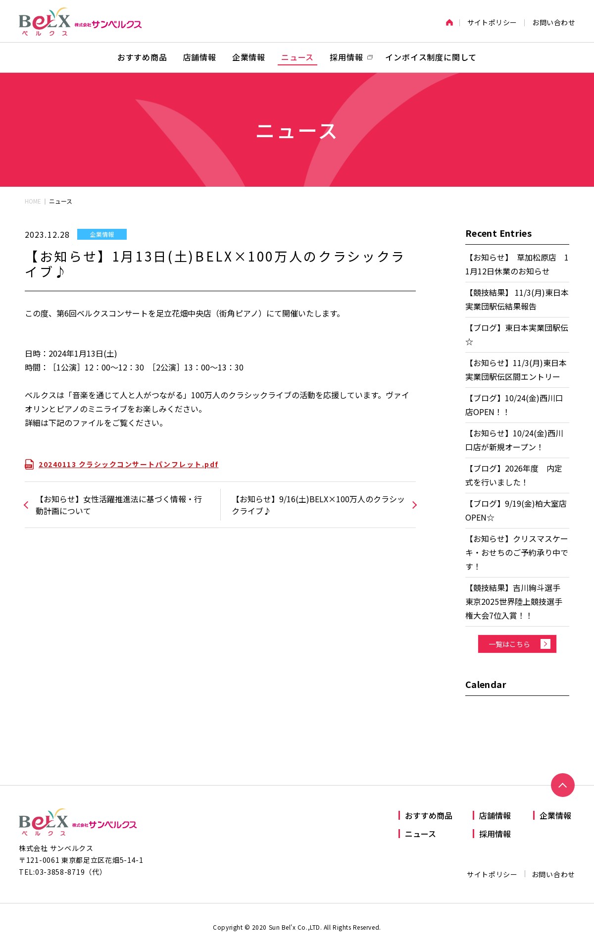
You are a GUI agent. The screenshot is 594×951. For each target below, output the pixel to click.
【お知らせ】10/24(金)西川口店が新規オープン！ (514, 440)
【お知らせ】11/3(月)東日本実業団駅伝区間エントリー (516, 369)
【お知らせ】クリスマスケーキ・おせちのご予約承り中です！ (516, 552)
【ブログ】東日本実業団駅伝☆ (516, 334)
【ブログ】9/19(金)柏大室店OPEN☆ (516, 510)
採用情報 (495, 833)
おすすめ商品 (142, 57)
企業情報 (248, 57)
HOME (33, 201)
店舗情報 (199, 57)
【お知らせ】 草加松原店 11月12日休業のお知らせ (517, 264)
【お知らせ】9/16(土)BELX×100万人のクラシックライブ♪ (318, 505)
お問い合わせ (553, 22)
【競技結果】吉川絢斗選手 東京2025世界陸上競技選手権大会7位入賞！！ (516, 601)
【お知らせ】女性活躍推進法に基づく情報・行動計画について (119, 505)
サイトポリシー (492, 22)
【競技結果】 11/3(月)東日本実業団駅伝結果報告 (517, 299)
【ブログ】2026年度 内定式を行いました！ (513, 475)
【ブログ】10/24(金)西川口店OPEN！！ (514, 405)
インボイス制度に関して (431, 57)
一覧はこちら (510, 644)
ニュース (297, 57)
